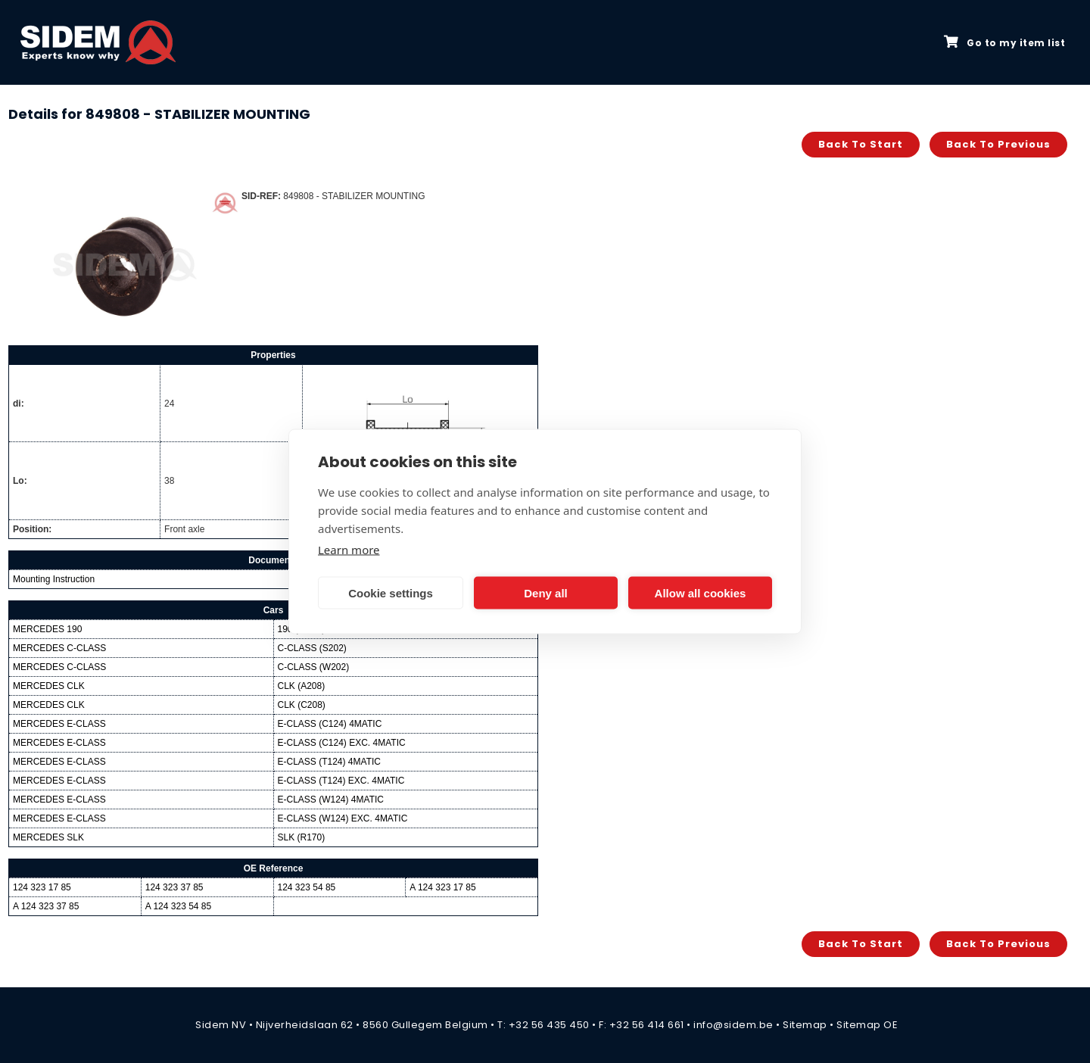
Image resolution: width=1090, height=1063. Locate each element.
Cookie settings (390, 592)
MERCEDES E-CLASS (59, 724)
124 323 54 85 (307, 887)
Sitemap (805, 1025)
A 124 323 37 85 (46, 906)
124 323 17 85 (42, 887)
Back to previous (998, 144)
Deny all (546, 592)
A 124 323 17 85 (442, 887)
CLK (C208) (301, 705)
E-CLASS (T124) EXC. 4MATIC (341, 780)
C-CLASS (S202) (312, 648)
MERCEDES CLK (49, 686)
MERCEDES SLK (48, 837)
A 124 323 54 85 (178, 906)
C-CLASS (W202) (314, 667)
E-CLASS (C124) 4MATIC (330, 724)
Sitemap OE (867, 1025)
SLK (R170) (301, 837)
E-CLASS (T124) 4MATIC (329, 761)
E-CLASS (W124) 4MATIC (331, 799)
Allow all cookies (700, 592)
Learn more (349, 549)
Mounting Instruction (54, 579)
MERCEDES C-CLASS (59, 648)
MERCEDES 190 (47, 629)
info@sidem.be (733, 1025)
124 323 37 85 (174, 887)
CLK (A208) (301, 686)
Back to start (860, 144)
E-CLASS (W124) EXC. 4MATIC (343, 818)
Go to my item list (1004, 42)
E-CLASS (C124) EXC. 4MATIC (342, 742)
